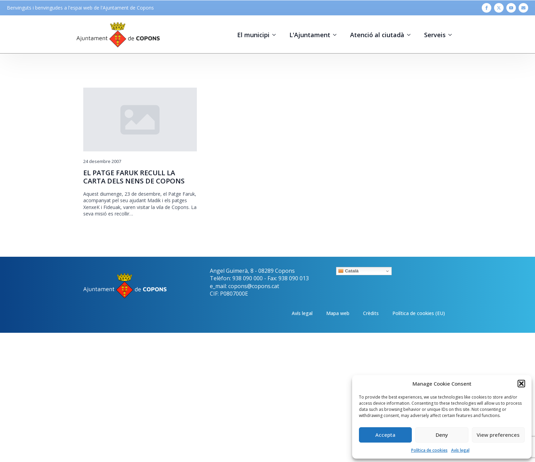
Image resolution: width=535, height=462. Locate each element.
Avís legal (460, 450)
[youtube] (511, 8)
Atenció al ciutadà (377, 35)
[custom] (523, 8)
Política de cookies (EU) (418, 313)
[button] (521, 383)
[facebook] (486, 8)
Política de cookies (429, 450)
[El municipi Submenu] (276, 35)
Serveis (435, 35)
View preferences (498, 434)
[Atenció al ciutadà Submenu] (410, 35)
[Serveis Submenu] (452, 35)
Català (348, 271)
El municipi (253, 35)
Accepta (385, 434)
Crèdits (371, 313)
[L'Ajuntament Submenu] (336, 35)
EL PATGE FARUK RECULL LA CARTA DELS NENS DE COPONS (134, 177)
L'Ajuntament (309, 35)
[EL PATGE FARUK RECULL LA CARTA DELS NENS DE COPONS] (140, 119)
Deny (442, 434)
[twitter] (499, 8)
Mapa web (337, 313)
